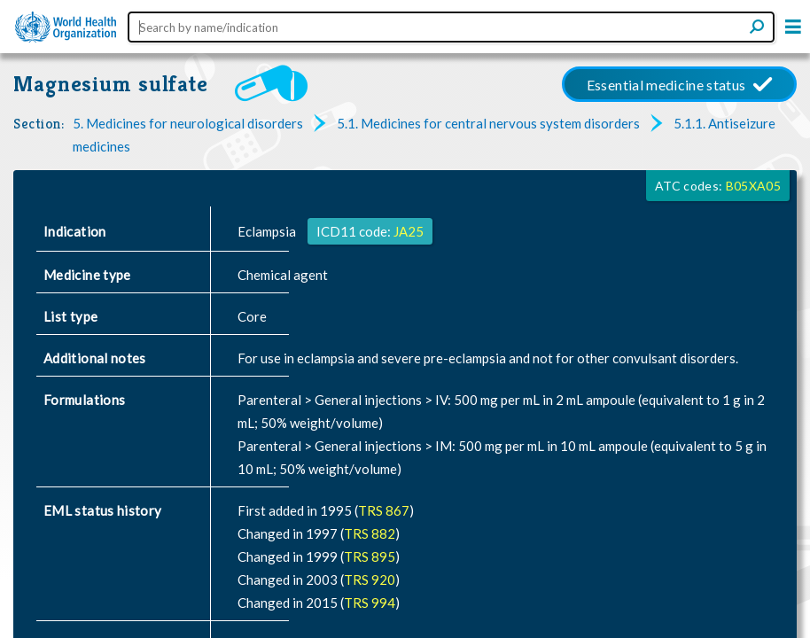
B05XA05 (753, 185)
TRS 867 (383, 510)
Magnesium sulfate (110, 83)
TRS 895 (369, 556)
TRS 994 (369, 603)
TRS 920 (369, 579)
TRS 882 (369, 533)
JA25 (408, 231)
